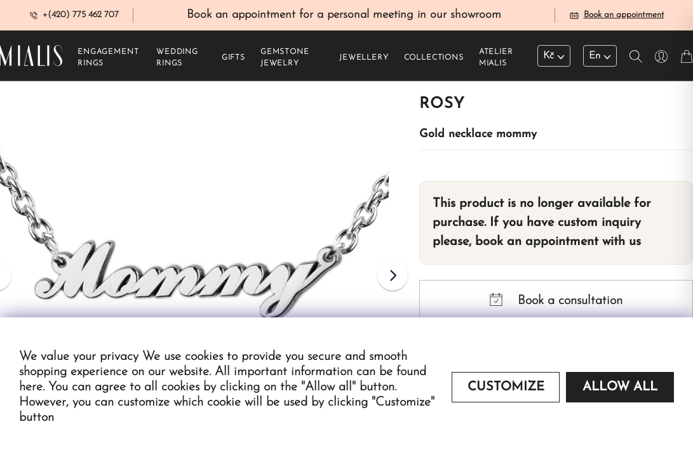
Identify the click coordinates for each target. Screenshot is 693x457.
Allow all (619, 387)
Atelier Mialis (496, 57)
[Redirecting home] (31, 55)
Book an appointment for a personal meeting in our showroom (344, 15)
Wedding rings (177, 57)
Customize (506, 387)
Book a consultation (556, 300)
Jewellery (364, 58)
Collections (434, 58)
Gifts (233, 58)
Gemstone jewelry (284, 57)
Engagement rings (107, 57)
